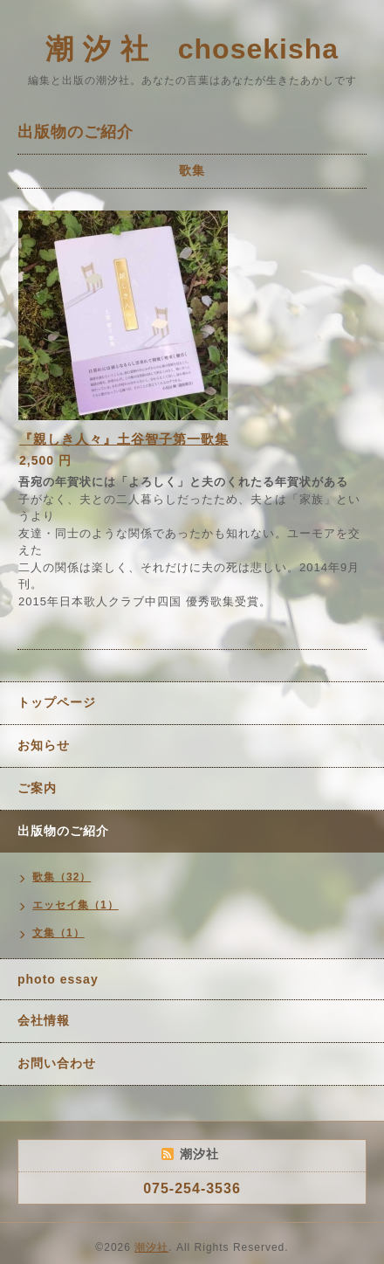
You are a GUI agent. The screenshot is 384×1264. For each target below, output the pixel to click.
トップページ (56, 702)
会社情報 (43, 1020)
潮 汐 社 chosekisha (192, 49)
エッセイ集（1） (75, 905)
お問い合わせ (56, 1063)
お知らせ (43, 745)
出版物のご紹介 (63, 831)
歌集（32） (61, 877)
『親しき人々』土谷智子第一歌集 (124, 439)
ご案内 (37, 788)
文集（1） (58, 933)
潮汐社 (151, 1247)
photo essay (58, 979)
